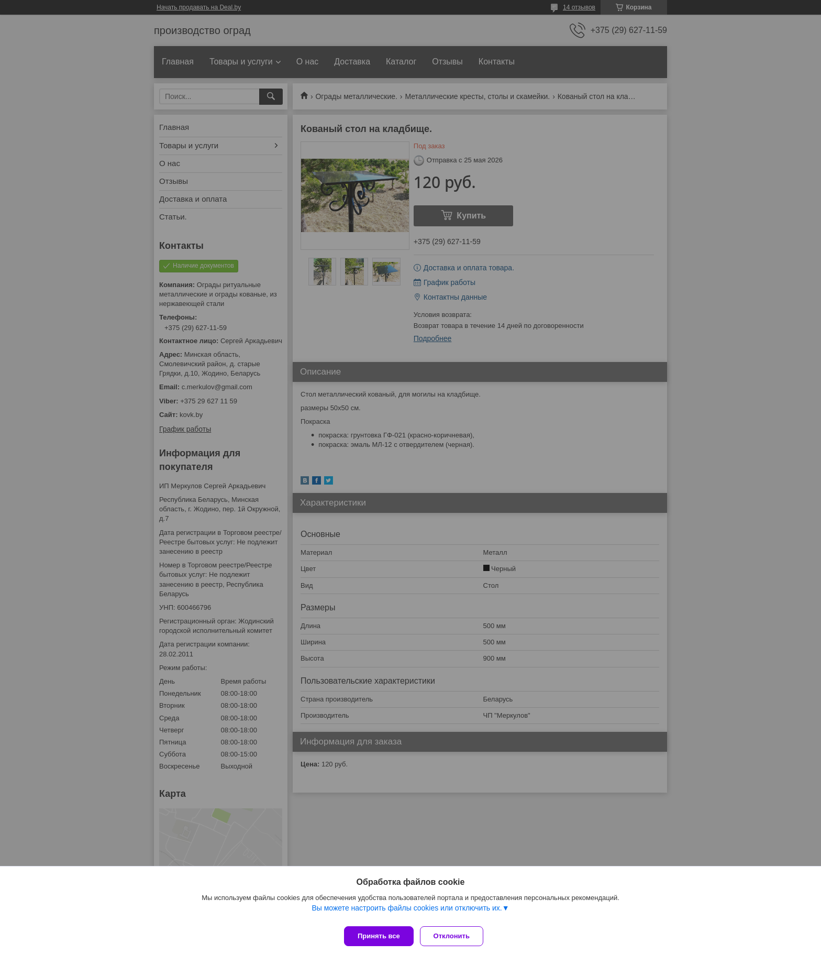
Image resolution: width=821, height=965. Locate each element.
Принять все (379, 936)
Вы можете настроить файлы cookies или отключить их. (407, 912)
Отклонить (456, 936)
